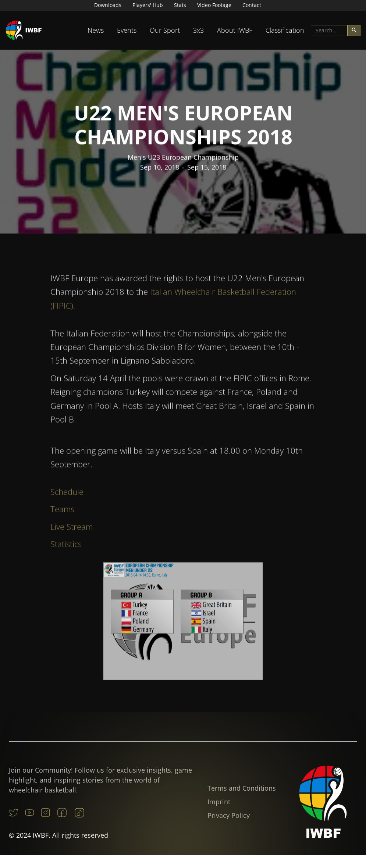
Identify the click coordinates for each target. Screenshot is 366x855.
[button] (95, 30)
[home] (24, 30)
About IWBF (234, 30)
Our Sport (165, 30)
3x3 (198, 30)
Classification (285, 30)
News (96, 30)
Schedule (66, 494)
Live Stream (71, 528)
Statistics (66, 546)
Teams (62, 511)
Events (126, 30)
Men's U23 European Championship (183, 157)
